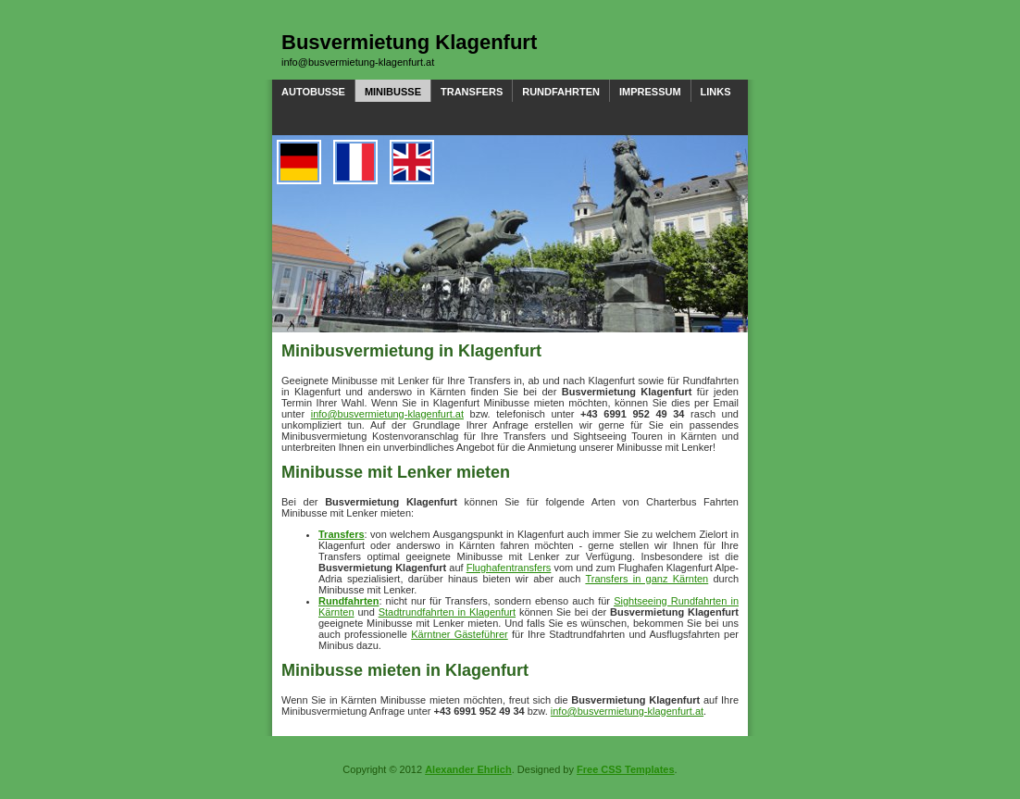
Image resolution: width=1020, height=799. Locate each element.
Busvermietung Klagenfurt (409, 42)
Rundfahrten (561, 91)
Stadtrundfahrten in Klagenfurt (447, 612)
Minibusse (393, 91)
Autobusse (313, 91)
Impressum (650, 91)
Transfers (472, 91)
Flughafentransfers (509, 567)
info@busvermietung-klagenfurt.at (357, 62)
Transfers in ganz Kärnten (646, 578)
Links (716, 91)
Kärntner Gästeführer (459, 634)
